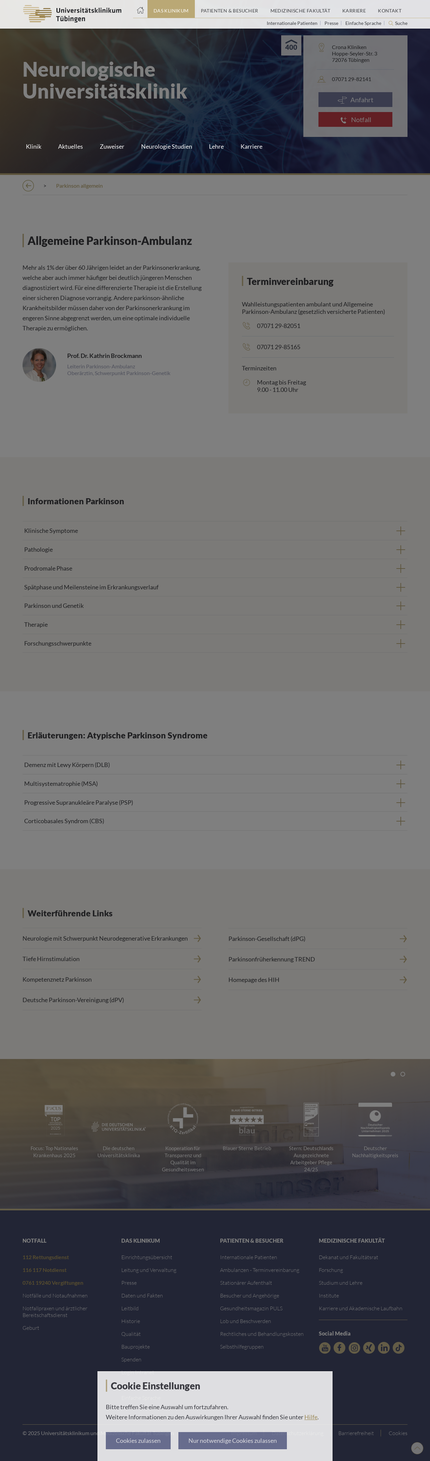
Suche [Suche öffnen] (401, 23)
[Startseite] (140, 9)
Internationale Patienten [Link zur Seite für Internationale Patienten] (292, 23)
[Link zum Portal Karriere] (354, 9)
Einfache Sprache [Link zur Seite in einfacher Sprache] (363, 23)
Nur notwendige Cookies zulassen (232, 1440)
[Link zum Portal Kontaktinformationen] (389, 9)
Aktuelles (70, 146)
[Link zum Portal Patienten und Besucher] (229, 9)
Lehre (216, 146)
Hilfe (310, 1417)
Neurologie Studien (166, 146)
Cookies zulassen (138, 1440)
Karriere (251, 146)
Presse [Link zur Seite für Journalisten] (332, 23)
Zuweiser (112, 146)
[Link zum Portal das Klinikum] (171, 9)
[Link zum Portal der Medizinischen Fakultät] (300, 9)
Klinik (33, 146)
